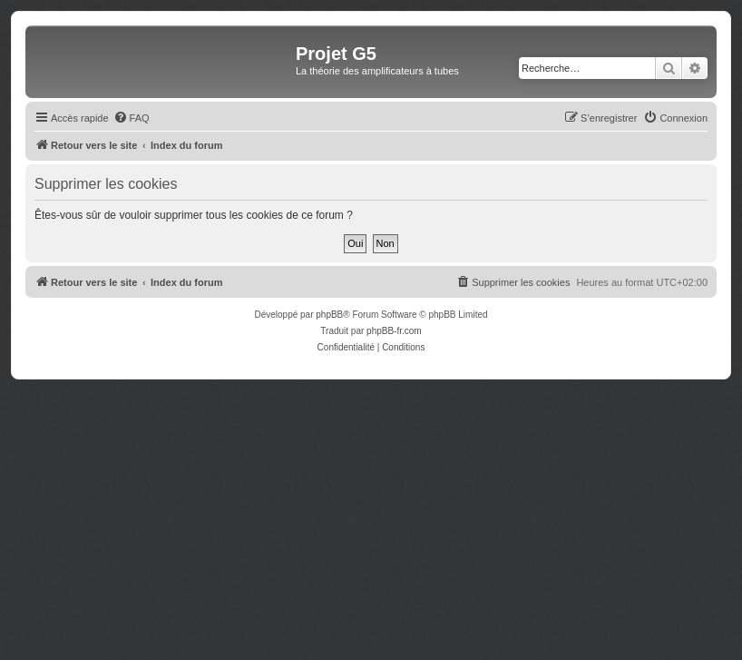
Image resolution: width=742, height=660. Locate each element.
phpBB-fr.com (394, 331)
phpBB (329, 315)
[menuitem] (131, 118)
